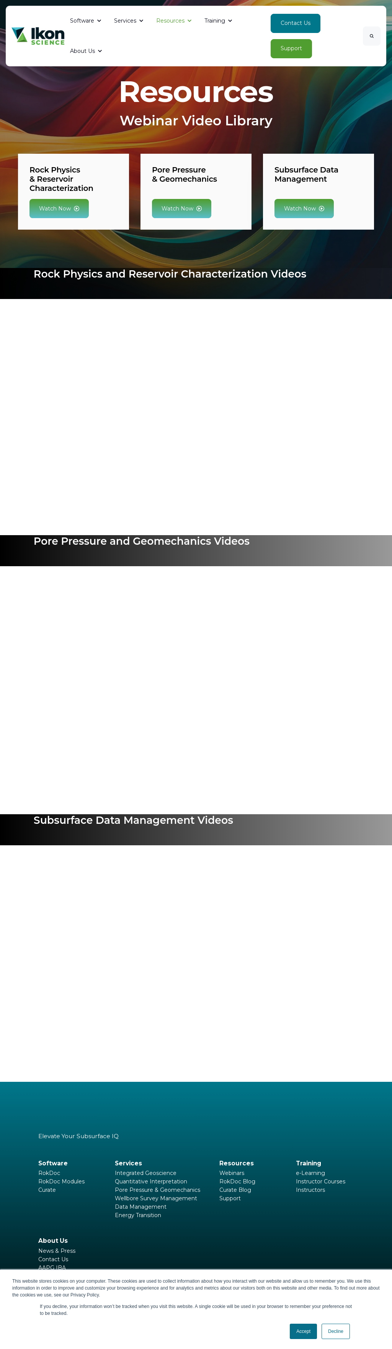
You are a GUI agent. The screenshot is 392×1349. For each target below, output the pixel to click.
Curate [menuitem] (47, 1189)
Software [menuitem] (53, 1163)
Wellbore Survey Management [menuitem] (156, 1198)
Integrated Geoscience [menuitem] (145, 1173)
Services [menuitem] (128, 1163)
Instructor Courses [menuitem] (320, 1181)
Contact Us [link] (295, 23)
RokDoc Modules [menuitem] (61, 1181)
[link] (37, 35)
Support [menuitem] (230, 1198)
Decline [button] (335, 1331)
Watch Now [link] (59, 208)
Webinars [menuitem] (231, 1173)
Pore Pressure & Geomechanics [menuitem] (157, 1189)
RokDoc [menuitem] (49, 1173)
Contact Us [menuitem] (53, 1259)
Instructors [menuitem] (310, 1189)
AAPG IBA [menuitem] (52, 1267)
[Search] (372, 36)
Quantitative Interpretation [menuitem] (151, 1181)
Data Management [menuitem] (141, 1206)
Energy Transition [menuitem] (138, 1215)
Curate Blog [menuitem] (235, 1189)
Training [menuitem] (308, 1163)
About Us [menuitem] (53, 1240)
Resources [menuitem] (236, 1163)
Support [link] (291, 48)
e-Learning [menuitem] (310, 1173)
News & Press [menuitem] (56, 1250)
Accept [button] (303, 1331)
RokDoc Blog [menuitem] (237, 1181)
